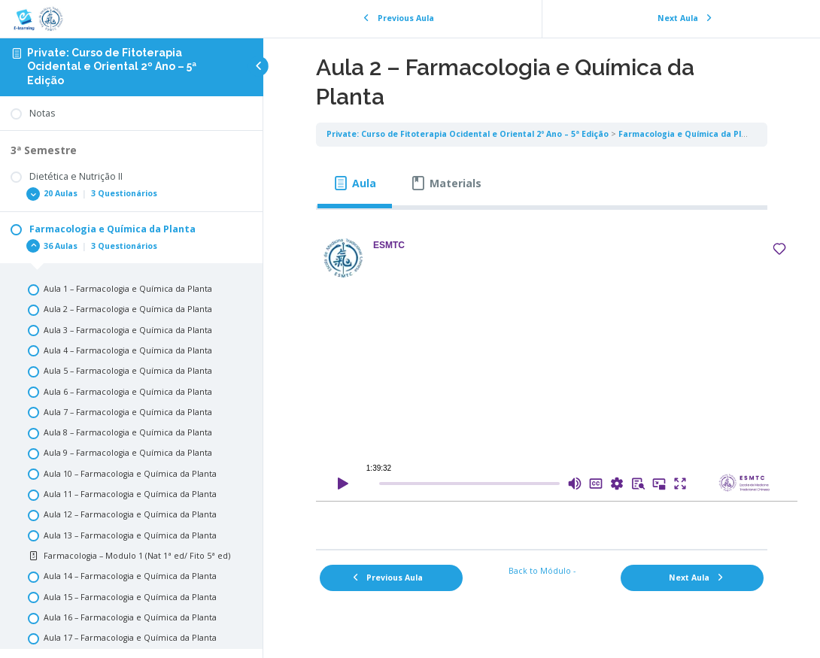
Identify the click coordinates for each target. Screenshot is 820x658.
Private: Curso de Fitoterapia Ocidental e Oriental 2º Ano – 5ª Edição (111, 67)
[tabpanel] (541, 374)
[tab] (354, 183)
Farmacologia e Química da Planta (689, 134)
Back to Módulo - (542, 571)
